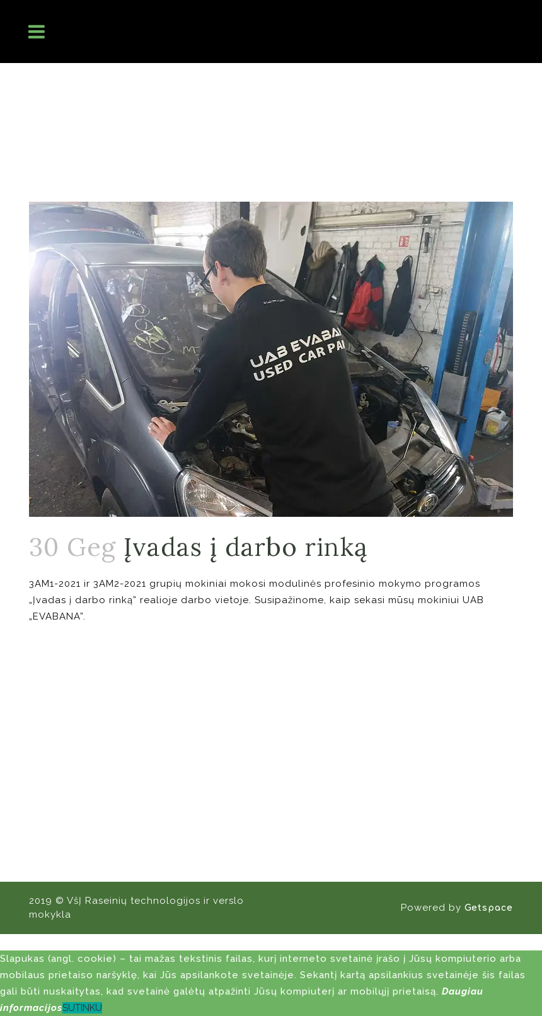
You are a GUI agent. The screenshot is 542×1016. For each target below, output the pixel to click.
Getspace (488, 908)
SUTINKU (82, 1007)
